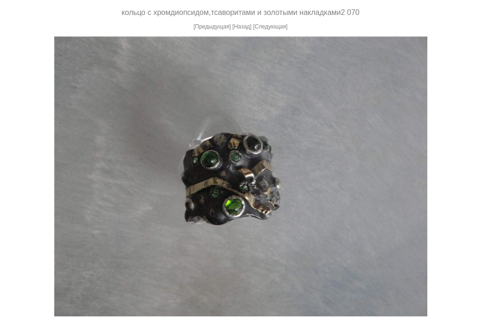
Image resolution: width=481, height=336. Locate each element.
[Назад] (241, 26)
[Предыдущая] (212, 26)
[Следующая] (270, 26)
